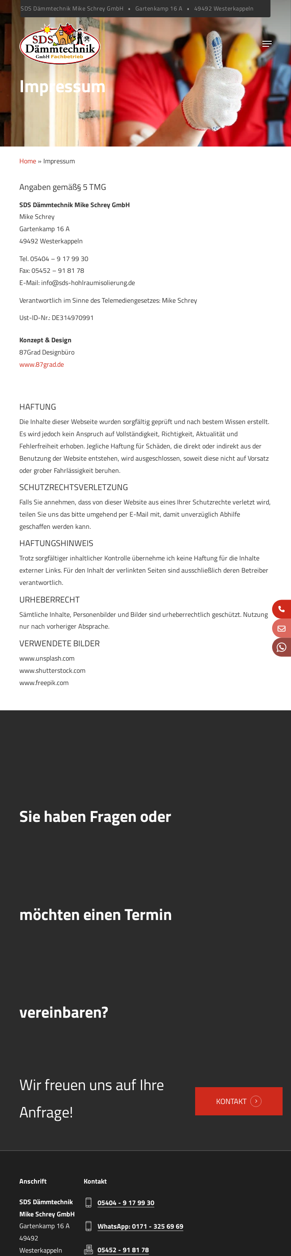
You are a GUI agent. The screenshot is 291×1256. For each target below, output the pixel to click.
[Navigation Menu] (267, 44)
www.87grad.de (41, 364)
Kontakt (231, 1101)
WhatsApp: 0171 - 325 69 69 (140, 1226)
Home (27, 161)
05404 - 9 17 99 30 (126, 1202)
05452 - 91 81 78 (123, 1250)
